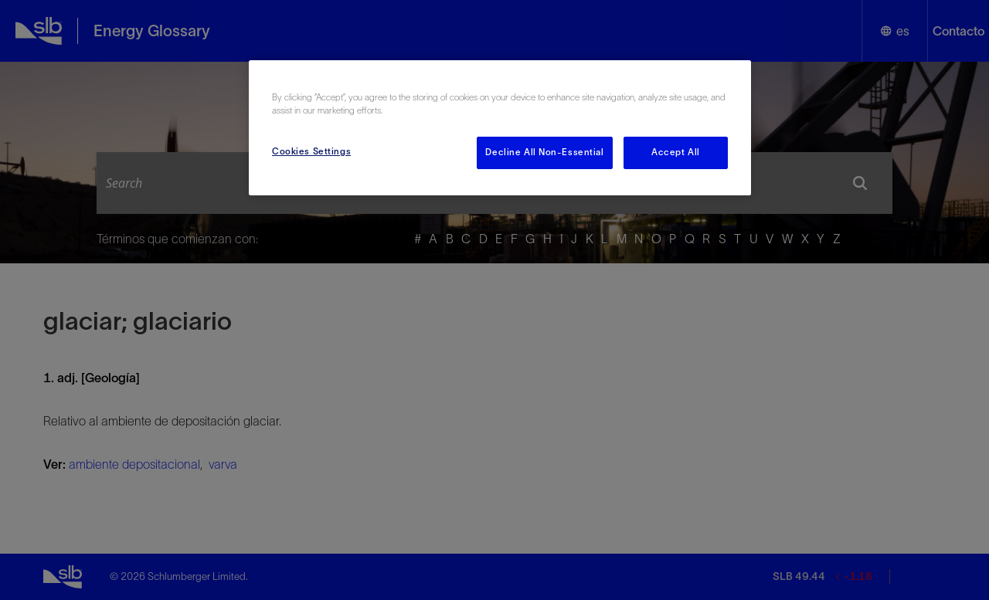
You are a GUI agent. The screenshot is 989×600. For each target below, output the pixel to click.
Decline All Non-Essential (544, 152)
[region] (500, 127)
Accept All (675, 152)
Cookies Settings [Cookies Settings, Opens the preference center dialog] (311, 151)
